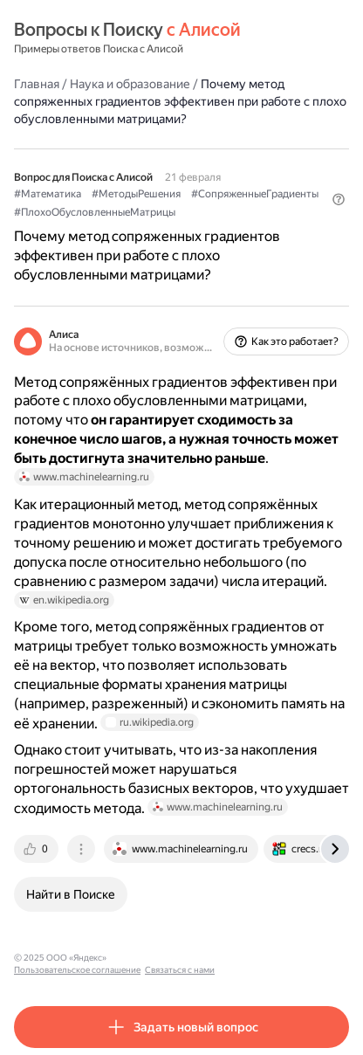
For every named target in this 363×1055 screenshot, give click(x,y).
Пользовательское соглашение (177, 957)
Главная (36, 84)
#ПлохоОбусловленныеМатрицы (94, 212)
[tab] (37, 849)
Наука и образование (130, 84)
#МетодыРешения (136, 194)
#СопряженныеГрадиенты (254, 194)
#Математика (47, 194)
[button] (338, 199)
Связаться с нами (280, 957)
